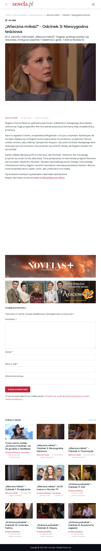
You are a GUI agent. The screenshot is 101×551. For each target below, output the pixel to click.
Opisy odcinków (20, 15)
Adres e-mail (11, 364)
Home (7, 15)
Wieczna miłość (36, 15)
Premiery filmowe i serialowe (17, 452)
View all (92, 420)
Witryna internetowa (14, 376)
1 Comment (58, 495)
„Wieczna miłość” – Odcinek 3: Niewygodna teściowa (50, 448)
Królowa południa (75, 490)
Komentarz (11, 319)
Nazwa (9, 351)
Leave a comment (41, 118)
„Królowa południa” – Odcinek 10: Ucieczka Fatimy (17, 525)
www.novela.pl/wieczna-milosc (49, 177)
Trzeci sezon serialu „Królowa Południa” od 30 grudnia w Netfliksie (18, 446)
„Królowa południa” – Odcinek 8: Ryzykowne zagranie (81, 525)
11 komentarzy (14, 457)
